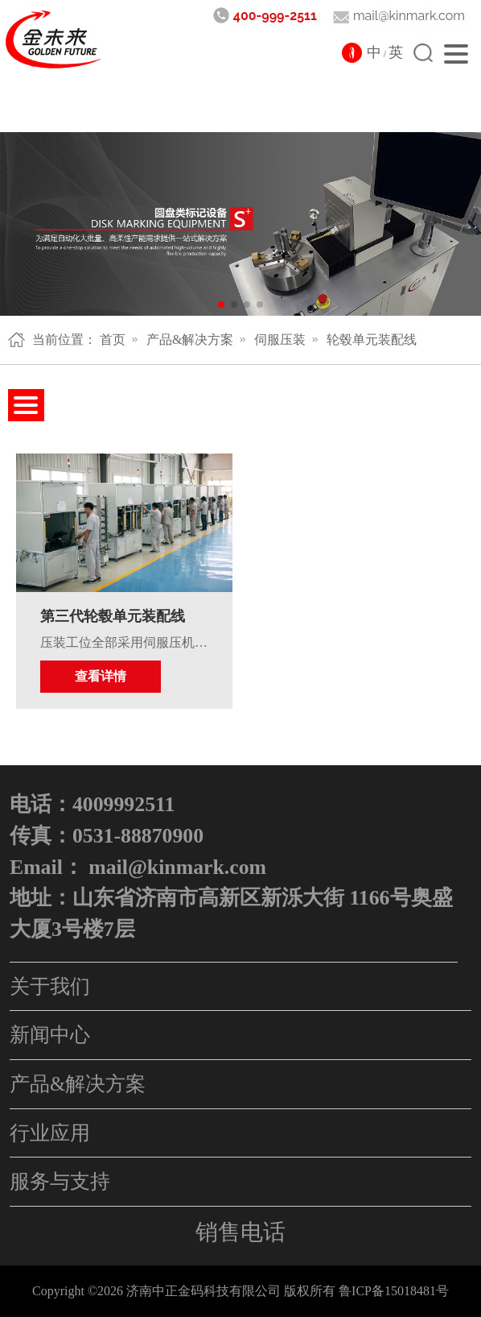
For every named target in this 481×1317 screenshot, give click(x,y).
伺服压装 (280, 339)
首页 (112, 339)
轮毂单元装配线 (372, 339)
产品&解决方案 (189, 339)
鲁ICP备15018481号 (394, 1291)
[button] (221, 304)
